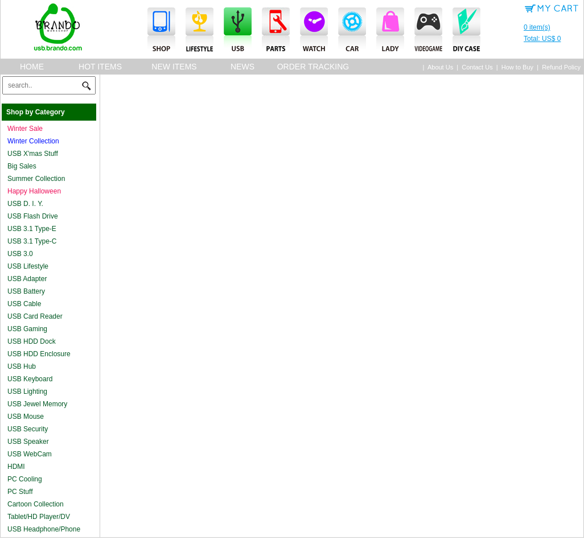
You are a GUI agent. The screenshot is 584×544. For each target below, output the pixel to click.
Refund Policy (561, 67)
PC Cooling (24, 479)
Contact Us (477, 67)
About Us (440, 67)
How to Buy (517, 67)
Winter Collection (33, 141)
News (242, 66)
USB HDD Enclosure (39, 354)
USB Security (27, 429)
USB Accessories (238, 30)
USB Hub (21, 366)
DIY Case (466, 30)
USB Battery (26, 291)
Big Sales (21, 166)
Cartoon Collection (35, 504)
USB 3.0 (20, 254)
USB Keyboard (29, 379)
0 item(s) (552, 33)
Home (32, 66)
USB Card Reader (35, 316)
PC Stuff (19, 492)
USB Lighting (27, 391)
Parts (276, 30)
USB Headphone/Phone (43, 529)
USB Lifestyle (27, 266)
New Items (173, 66)
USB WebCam (29, 454)
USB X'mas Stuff (32, 154)
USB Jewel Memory (37, 404)
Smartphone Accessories (161, 30)
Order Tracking (313, 66)
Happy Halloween (34, 191)
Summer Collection (36, 179)
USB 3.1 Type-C (31, 241)
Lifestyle (199, 30)
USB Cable (24, 304)
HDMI (16, 467)
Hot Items (100, 66)
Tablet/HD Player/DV (38, 517)
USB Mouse (25, 417)
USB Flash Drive (32, 216)
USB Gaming (27, 329)
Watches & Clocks (314, 30)
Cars (352, 30)
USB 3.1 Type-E (31, 229)
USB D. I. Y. (25, 204)
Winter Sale (25, 129)
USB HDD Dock (31, 341)
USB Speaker (28, 442)
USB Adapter (27, 279)
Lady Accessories (390, 30)
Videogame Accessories (428, 30)
